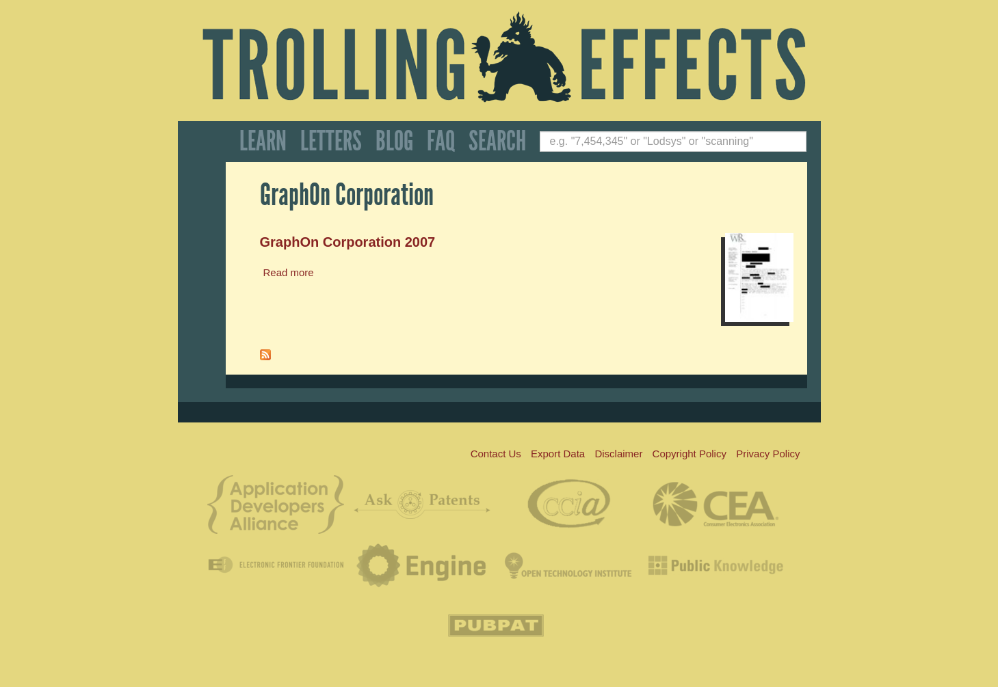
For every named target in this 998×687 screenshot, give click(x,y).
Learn (263, 141)
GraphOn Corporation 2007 (348, 242)
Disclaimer (618, 453)
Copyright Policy (689, 453)
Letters (331, 141)
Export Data (558, 453)
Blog (394, 141)
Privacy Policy (768, 453)
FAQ (441, 141)
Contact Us (496, 453)
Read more (288, 272)
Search (497, 141)
